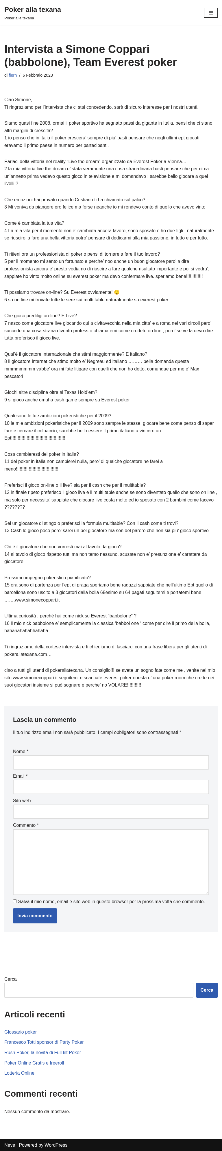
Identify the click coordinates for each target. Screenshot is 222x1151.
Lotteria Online (19, 1073)
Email (20, 776)
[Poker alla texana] (32, 12)
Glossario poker (20, 1032)
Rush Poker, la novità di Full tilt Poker (42, 1052)
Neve (9, 1145)
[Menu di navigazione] (211, 13)
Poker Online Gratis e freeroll (34, 1062)
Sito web (22, 800)
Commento (26, 825)
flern (13, 75)
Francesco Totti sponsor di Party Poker (44, 1042)
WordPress (56, 1145)
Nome (20, 751)
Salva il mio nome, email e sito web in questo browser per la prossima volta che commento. (111, 901)
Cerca (10, 979)
